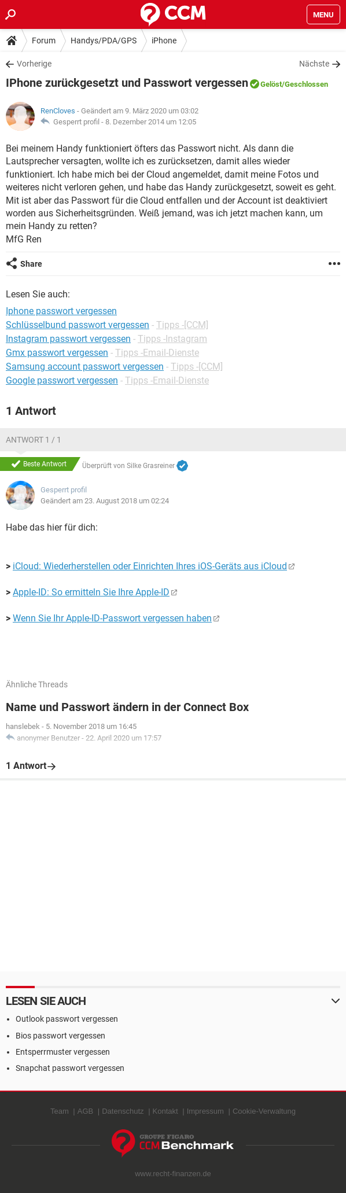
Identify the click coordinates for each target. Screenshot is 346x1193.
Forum (44, 40)
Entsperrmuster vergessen (63, 1051)
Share (31, 263)
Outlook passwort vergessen (67, 1018)
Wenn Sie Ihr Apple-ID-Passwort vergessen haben (112, 618)
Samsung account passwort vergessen (85, 366)
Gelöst (271, 84)
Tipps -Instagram (172, 338)
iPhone (164, 40)
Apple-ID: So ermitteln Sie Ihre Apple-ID (91, 592)
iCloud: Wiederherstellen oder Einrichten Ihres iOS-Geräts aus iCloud (150, 566)
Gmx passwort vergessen (57, 352)
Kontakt (165, 1111)
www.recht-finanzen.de (173, 1173)
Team (59, 1111)
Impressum (205, 1111)
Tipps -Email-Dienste (157, 352)
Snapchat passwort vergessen (70, 1068)
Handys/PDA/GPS (104, 40)
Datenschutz (122, 1111)
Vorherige (34, 63)
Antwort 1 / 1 (33, 439)
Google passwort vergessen (62, 380)
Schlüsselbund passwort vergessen (77, 324)
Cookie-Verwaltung (264, 1111)
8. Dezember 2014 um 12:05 (150, 121)
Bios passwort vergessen (60, 1035)
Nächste (314, 63)
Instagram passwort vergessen (68, 338)
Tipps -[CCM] (182, 324)
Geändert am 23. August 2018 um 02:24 (105, 500)
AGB (85, 1111)
